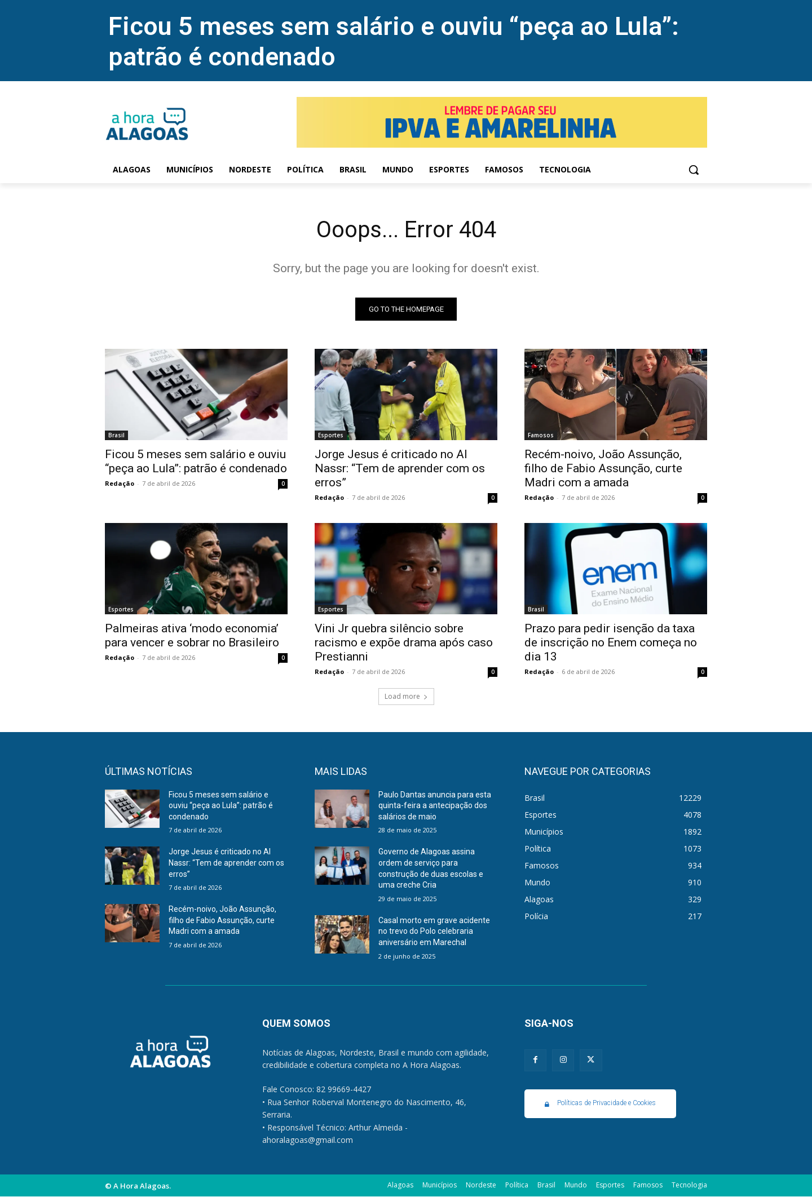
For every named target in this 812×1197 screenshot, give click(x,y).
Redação (119, 483)
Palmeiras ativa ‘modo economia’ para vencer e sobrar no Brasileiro (192, 635)
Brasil (116, 435)
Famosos (541, 435)
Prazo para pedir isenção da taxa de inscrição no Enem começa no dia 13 (610, 642)
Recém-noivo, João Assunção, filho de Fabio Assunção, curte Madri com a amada (603, 468)
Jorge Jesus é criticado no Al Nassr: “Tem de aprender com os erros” (400, 468)
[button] (693, 169)
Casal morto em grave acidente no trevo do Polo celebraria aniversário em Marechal (434, 931)
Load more (406, 696)
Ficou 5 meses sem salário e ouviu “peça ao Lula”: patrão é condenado (196, 461)
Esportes (330, 435)
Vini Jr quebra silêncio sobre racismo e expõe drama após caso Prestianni (404, 642)
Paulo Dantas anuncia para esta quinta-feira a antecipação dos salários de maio (434, 805)
